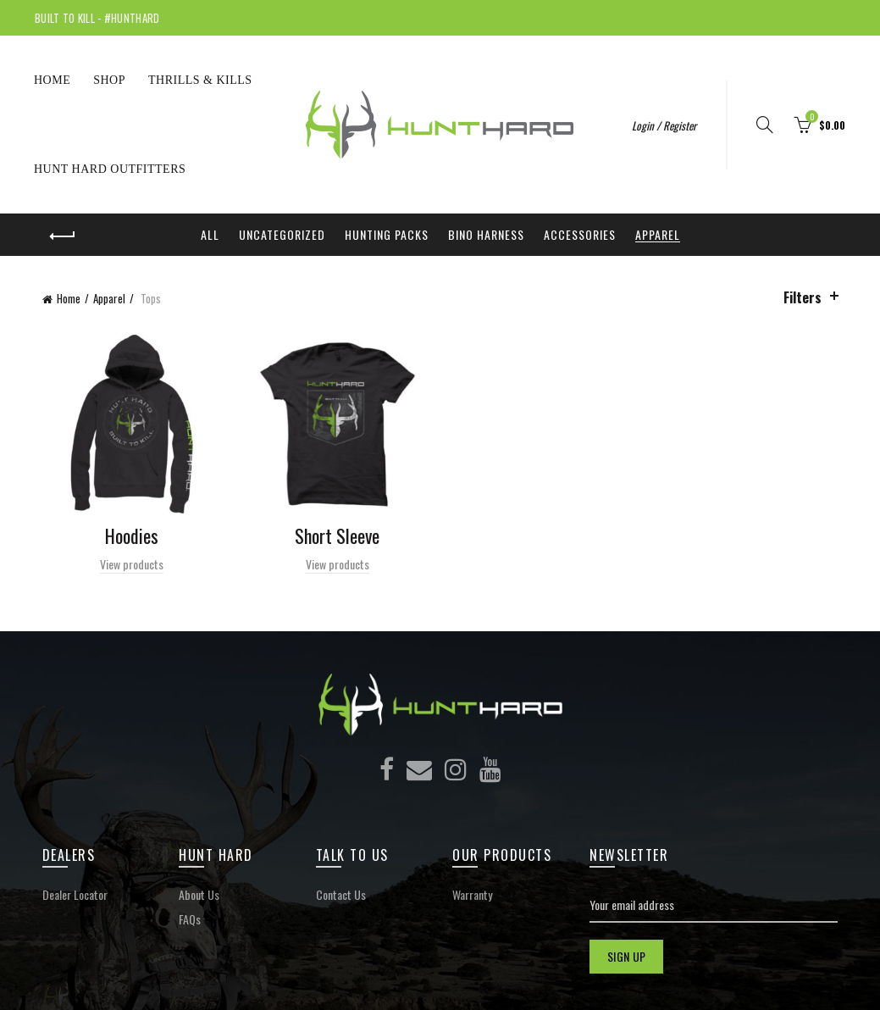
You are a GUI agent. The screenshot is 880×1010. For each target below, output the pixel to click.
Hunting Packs (387, 234)
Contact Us (341, 894)
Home (52, 80)
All (210, 234)
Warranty (472, 894)
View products (131, 564)
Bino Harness (486, 234)
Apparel (657, 234)
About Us (199, 894)
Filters (802, 297)
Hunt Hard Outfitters (109, 169)
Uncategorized (282, 234)
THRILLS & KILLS (200, 80)
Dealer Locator (75, 894)
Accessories (580, 234)
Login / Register (664, 125)
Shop (109, 80)
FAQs (190, 919)
